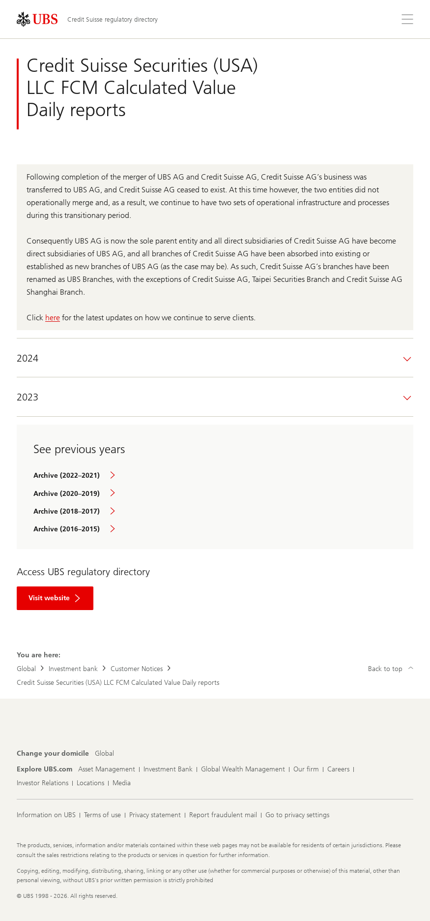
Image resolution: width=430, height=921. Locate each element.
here (52, 317)
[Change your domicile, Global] (104, 754)
